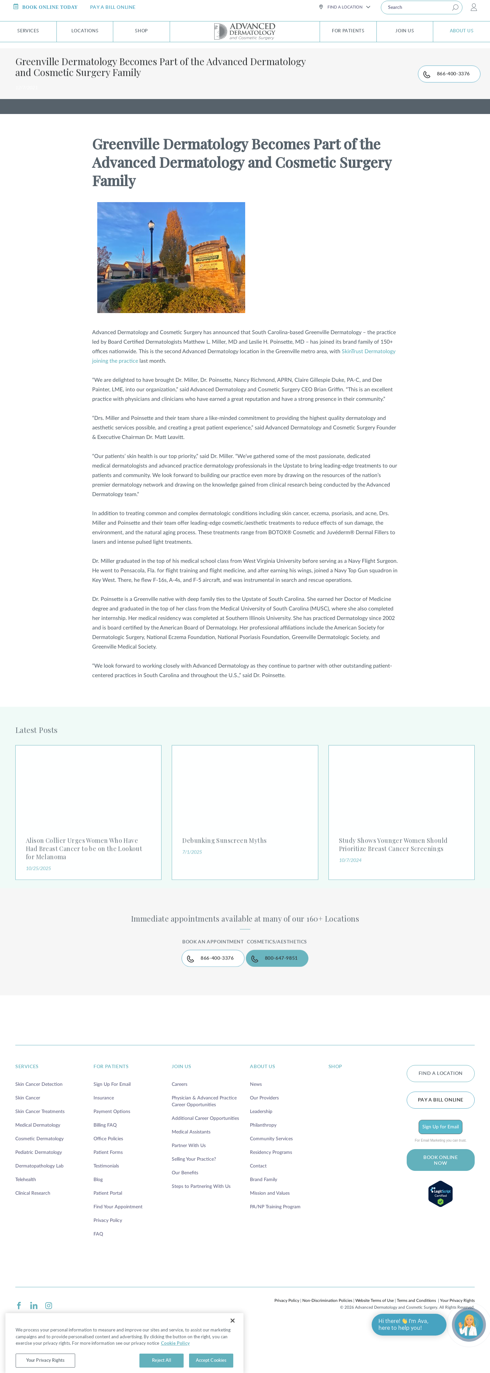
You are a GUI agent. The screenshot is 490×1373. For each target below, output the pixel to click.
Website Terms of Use (374, 1344)
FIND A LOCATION (441, 1117)
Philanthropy (263, 1169)
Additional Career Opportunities (205, 1162)
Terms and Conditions (416, 1344)
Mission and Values (270, 1237)
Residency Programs (271, 1196)
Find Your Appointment (118, 1250)
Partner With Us (189, 1189)
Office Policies (108, 1182)
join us (181, 1110)
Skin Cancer (27, 1142)
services (27, 1110)
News (256, 1128)
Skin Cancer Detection (39, 1128)
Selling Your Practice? (194, 1203)
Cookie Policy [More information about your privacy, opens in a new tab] (175, 1357)
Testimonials (106, 1210)
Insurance (104, 1142)
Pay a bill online (440, 1144)
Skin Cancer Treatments (40, 1155)
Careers (179, 1128)
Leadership (261, 1155)
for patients (111, 1110)
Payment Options (112, 1155)
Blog (98, 1223)
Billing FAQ (105, 1169)
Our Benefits (185, 1216)
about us (262, 1110)
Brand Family (263, 1223)
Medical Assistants (191, 1176)
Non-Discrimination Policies (327, 1344)
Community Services (271, 1182)
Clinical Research (32, 1237)
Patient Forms (108, 1196)
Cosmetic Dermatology (39, 1182)
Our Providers (264, 1142)
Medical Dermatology (37, 1169)
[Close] (232, 1334)
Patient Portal (108, 1237)
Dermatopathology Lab (39, 1210)
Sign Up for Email (440, 1170)
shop (335, 1110)
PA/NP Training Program (275, 1250)
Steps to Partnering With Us (201, 1230)
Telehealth (25, 1223)
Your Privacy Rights (457, 1344)
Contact (258, 1210)
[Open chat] (469, 1324)
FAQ (98, 1278)
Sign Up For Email (112, 1128)
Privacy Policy (108, 1264)
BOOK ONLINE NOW (440, 1204)
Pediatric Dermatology (38, 1196)
